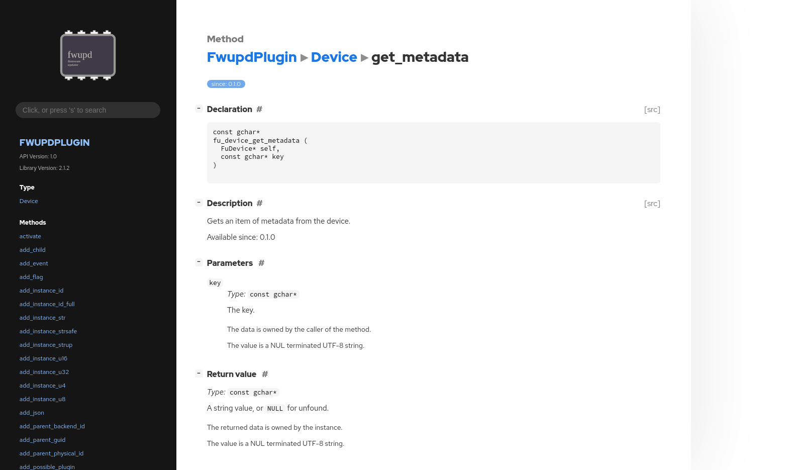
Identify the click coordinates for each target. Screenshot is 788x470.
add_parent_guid (43, 440)
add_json (32, 413)
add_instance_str (43, 318)
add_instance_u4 (43, 386)
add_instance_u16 (43, 358)
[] (200, 108)
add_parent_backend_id (52, 426)
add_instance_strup (46, 345)
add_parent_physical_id (52, 453)
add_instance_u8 (43, 399)
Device (29, 201)
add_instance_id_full (47, 304)
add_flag (31, 277)
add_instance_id (42, 291)
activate (30, 236)
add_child (33, 250)
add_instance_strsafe (48, 331)
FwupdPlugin (55, 142)
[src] (652, 109)
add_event (34, 263)
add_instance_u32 (44, 372)
